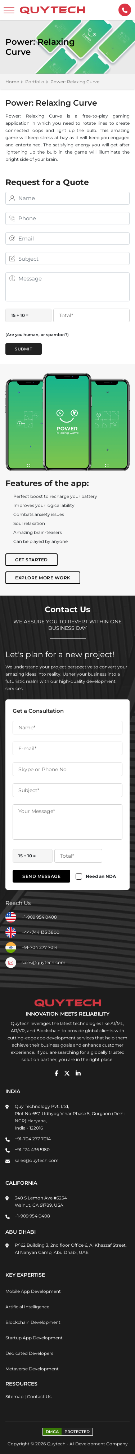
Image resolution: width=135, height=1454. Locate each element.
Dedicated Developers (29, 1353)
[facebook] (56, 1073)
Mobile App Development (33, 1291)
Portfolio (34, 81)
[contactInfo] (124, 10)
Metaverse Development (32, 1368)
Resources (21, 1383)
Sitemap (14, 1396)
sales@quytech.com (44, 962)
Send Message (41, 876)
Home (12, 81)
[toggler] (9, 10)
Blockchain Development (32, 1322)
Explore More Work (43, 577)
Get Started (31, 559)
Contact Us (39, 1396)
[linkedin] (78, 1073)
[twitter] (67, 1073)
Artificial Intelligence (27, 1306)
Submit (23, 349)
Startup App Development (34, 1337)
